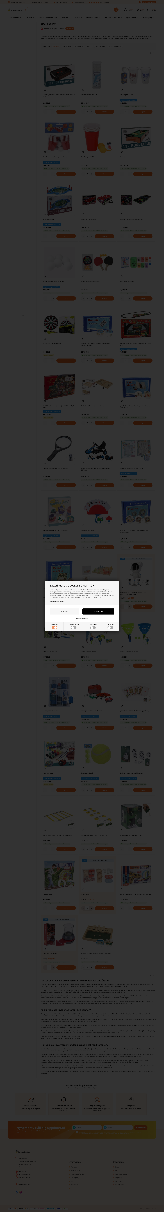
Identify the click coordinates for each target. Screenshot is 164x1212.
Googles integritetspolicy (57, 601)
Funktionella (93, 626)
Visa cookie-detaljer (82, 618)
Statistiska (110, 626)
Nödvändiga (54, 626)
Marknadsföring (74, 626)
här (100, 597)
